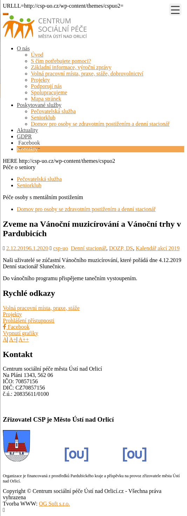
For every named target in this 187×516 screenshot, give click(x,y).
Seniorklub (43, 118)
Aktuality (27, 130)
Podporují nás (46, 86)
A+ (12, 339)
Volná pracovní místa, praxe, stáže (41, 308)
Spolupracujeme (49, 92)
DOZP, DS (121, 248)
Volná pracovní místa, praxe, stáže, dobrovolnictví (87, 74)
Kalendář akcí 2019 (158, 248)
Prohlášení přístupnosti (28, 321)
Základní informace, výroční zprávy (71, 67)
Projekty (40, 80)
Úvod (37, 55)
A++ (24, 339)
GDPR (24, 136)
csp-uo (60, 248)
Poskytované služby (39, 105)
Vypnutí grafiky (20, 333)
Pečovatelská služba (53, 111)
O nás (23, 48)
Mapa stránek (46, 99)
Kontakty (27, 149)
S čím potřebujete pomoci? (61, 61)
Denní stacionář (88, 248)
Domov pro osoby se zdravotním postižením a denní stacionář (100, 124)
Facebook (16, 327)
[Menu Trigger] (175, 9)
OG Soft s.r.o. (54, 504)
